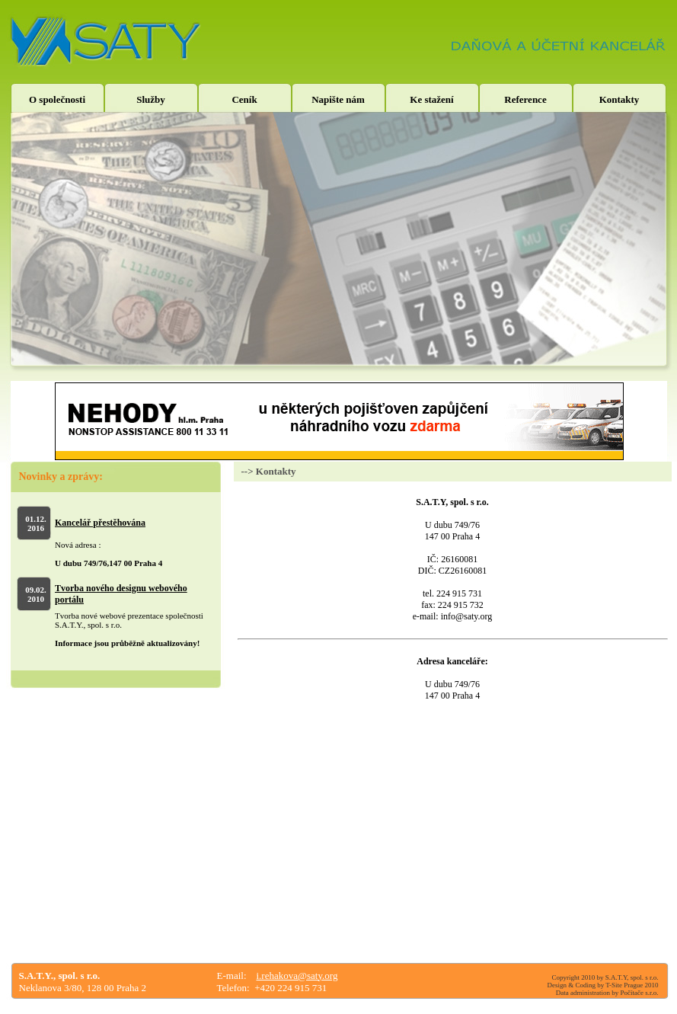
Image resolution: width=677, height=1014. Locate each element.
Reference (525, 99)
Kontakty (619, 99)
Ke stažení (431, 99)
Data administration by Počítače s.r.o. (607, 992)
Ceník (244, 99)
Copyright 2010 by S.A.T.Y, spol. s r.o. (605, 977)
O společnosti (57, 99)
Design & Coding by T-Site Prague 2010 (603, 985)
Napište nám (338, 99)
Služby (150, 99)
